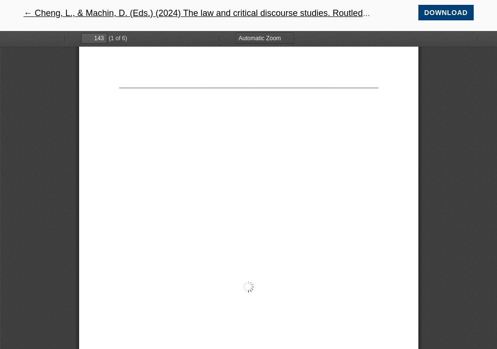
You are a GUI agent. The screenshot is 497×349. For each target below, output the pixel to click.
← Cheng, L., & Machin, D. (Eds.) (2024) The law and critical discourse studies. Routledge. (199, 13)
